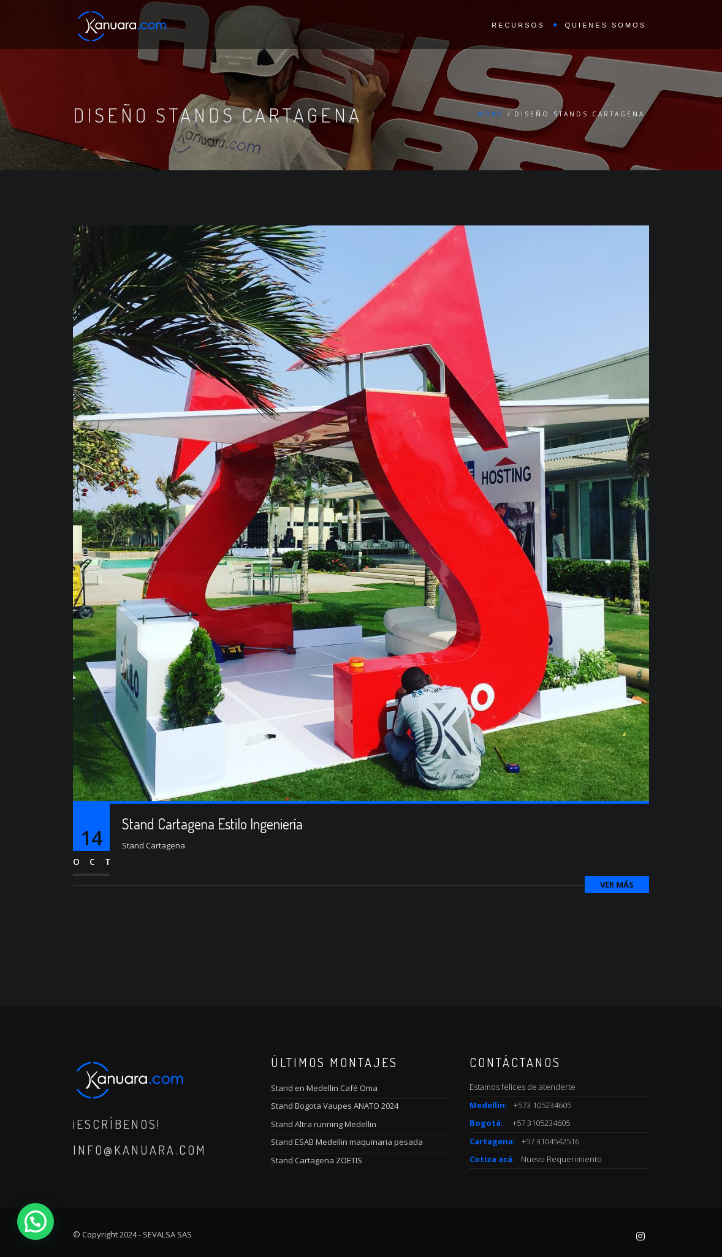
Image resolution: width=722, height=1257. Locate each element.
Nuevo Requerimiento (561, 1159)
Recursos (518, 25)
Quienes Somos (605, 25)
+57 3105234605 (541, 1122)
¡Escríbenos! (117, 1124)
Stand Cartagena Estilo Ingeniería (212, 823)
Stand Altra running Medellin (323, 1124)
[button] (35, 1221)
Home (490, 114)
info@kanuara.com (140, 1150)
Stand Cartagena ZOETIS (316, 1160)
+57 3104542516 (550, 1141)
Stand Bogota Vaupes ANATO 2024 (334, 1105)
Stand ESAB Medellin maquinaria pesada (347, 1141)
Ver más (617, 884)
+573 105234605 (542, 1105)
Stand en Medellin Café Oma (324, 1087)
